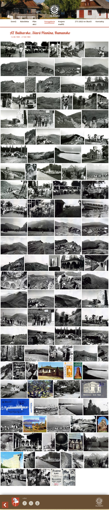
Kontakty (100, 21)
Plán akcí (34, 23)
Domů (13, 21)
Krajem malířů (61, 23)
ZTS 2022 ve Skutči (83, 21)
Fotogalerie (49, 21)
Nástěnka (24, 21)
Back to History (5, 505)
